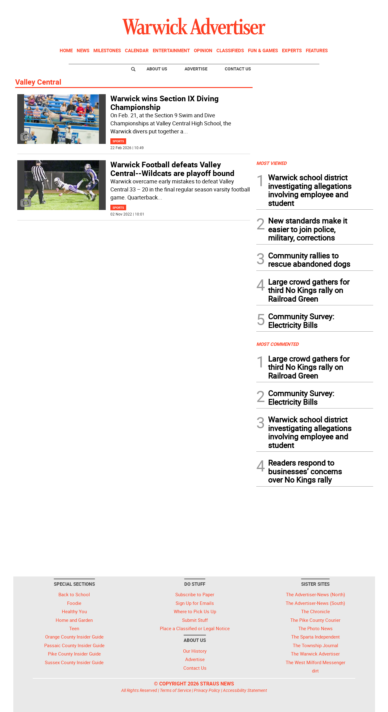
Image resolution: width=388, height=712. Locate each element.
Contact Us (238, 69)
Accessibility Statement (245, 690)
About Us (157, 69)
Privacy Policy (207, 690)
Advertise (196, 69)
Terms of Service (175, 690)
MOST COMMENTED (277, 344)
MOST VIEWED (271, 163)
